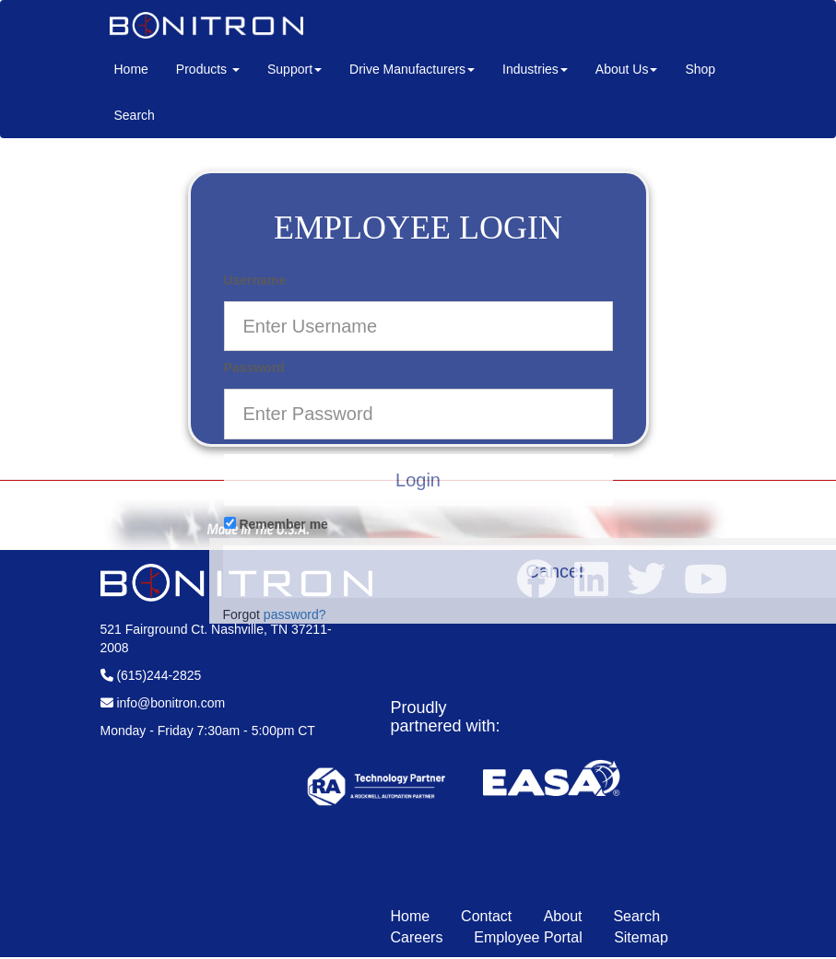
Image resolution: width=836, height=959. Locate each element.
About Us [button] (626, 69)
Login (418, 480)
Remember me (276, 524)
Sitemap (641, 937)
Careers (417, 937)
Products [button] (208, 69)
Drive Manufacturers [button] (412, 69)
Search (134, 115)
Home (138, 67)
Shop (700, 69)
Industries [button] (535, 69)
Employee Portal (530, 937)
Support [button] (294, 69)
